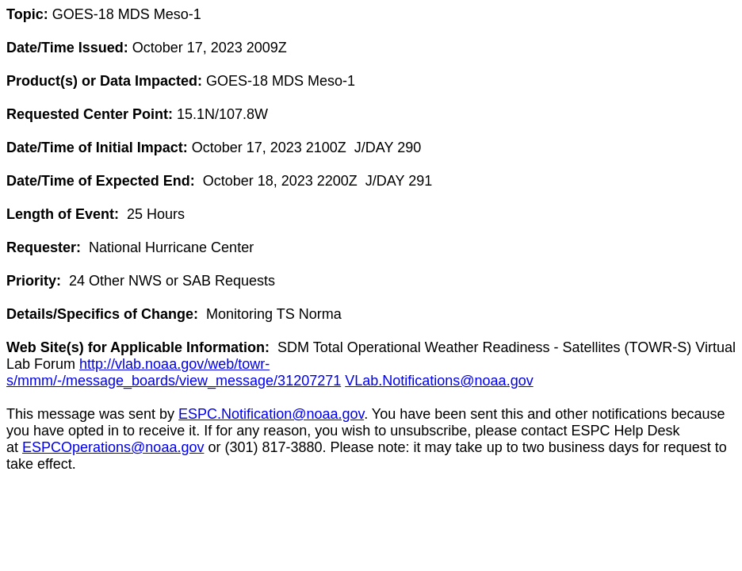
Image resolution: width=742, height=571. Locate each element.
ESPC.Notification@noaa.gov (271, 414)
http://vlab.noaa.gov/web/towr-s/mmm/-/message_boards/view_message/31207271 (173, 372)
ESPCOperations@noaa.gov (113, 447)
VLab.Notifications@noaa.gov (439, 381)
